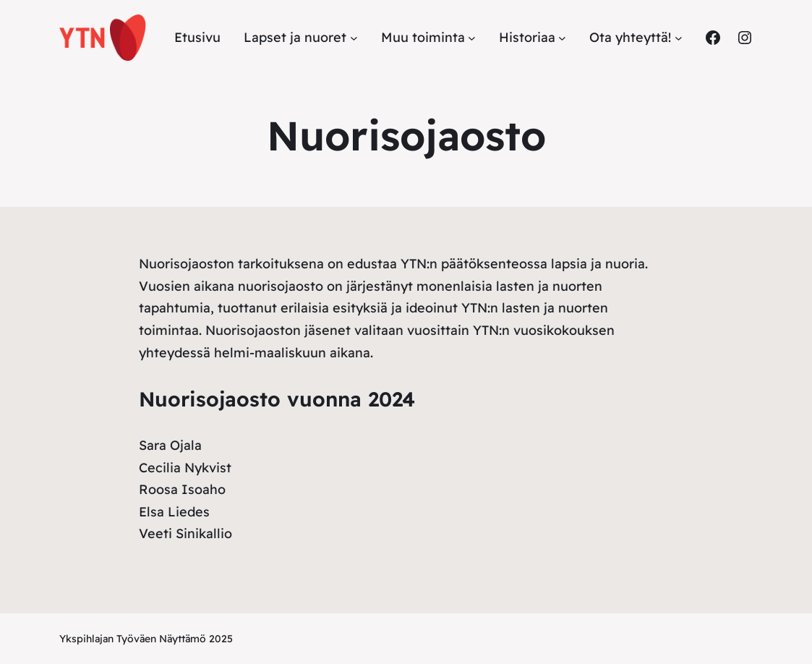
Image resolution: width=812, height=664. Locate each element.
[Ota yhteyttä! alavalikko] (679, 38)
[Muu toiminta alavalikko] (472, 38)
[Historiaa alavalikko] (562, 38)
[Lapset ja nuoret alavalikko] (354, 38)
